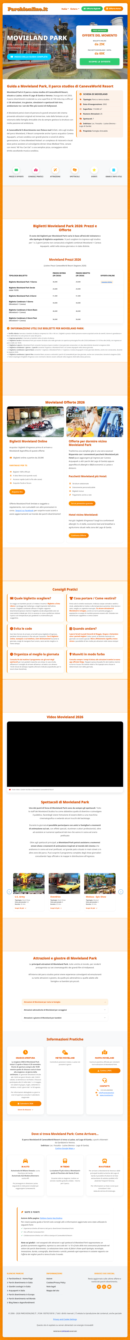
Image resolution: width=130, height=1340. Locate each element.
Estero (73, 8)
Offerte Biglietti (92, 9)
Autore (49, 1278)
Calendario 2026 (25, 1103)
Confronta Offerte (78, 535)
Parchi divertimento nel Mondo (21, 1298)
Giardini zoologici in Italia (18, 1286)
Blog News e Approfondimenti (21, 1302)
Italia (64, 8)
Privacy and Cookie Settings (65, 1319)
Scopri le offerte (99, 61)
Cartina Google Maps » (65, 1148)
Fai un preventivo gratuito (82, 503)
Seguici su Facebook (24, 510)
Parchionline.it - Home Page (20, 1278)
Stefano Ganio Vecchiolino (51, 1217)
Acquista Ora (17, 491)
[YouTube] (109, 1286)
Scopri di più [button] (21, 908)
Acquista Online (107, 282)
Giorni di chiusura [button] (25, 1109)
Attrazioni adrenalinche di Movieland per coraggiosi (45, 1009)
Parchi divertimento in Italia (20, 1282)
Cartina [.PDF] (104, 1070)
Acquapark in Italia (16, 1290)
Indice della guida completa (29, 56)
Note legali (51, 1286)
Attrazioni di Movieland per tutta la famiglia (42, 1001)
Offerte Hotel (113, 9)
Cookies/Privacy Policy (56, 1282)
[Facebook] (99, 1286)
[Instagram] (104, 1286)
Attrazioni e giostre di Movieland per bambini (42, 1017)
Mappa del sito (53, 1290)
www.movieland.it (106, 1095)
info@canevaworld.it (106, 1092)
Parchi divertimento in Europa (20, 1294)
